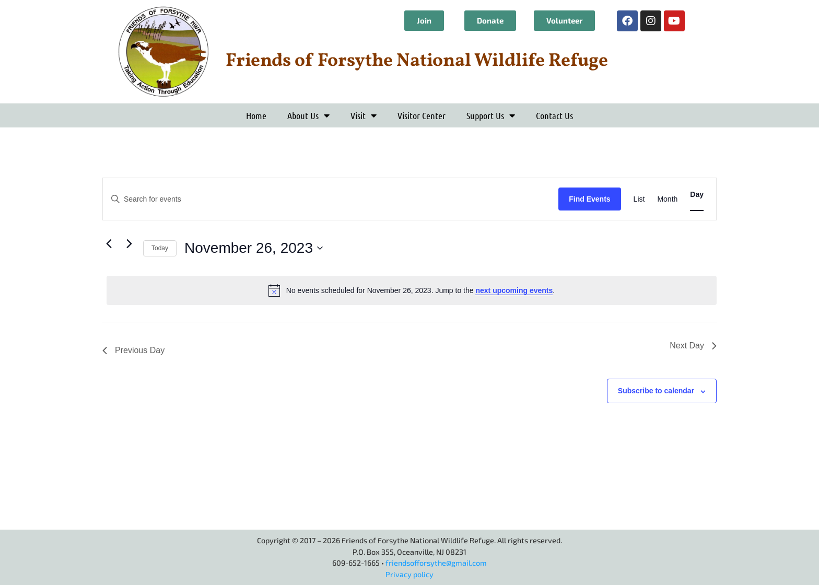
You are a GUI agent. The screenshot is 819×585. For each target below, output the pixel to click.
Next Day (693, 345)
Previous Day (133, 350)
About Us (308, 115)
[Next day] (129, 243)
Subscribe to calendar (656, 391)
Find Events (589, 199)
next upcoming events (514, 290)
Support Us (490, 115)
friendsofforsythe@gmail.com (436, 562)
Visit (363, 115)
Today (159, 248)
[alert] (412, 290)
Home (256, 115)
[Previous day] (108, 243)
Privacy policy (409, 574)
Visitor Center (421, 115)
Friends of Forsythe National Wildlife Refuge (417, 61)
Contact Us (554, 115)
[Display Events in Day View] (697, 194)
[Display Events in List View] (639, 199)
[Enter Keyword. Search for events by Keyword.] (330, 199)
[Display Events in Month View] (667, 199)
